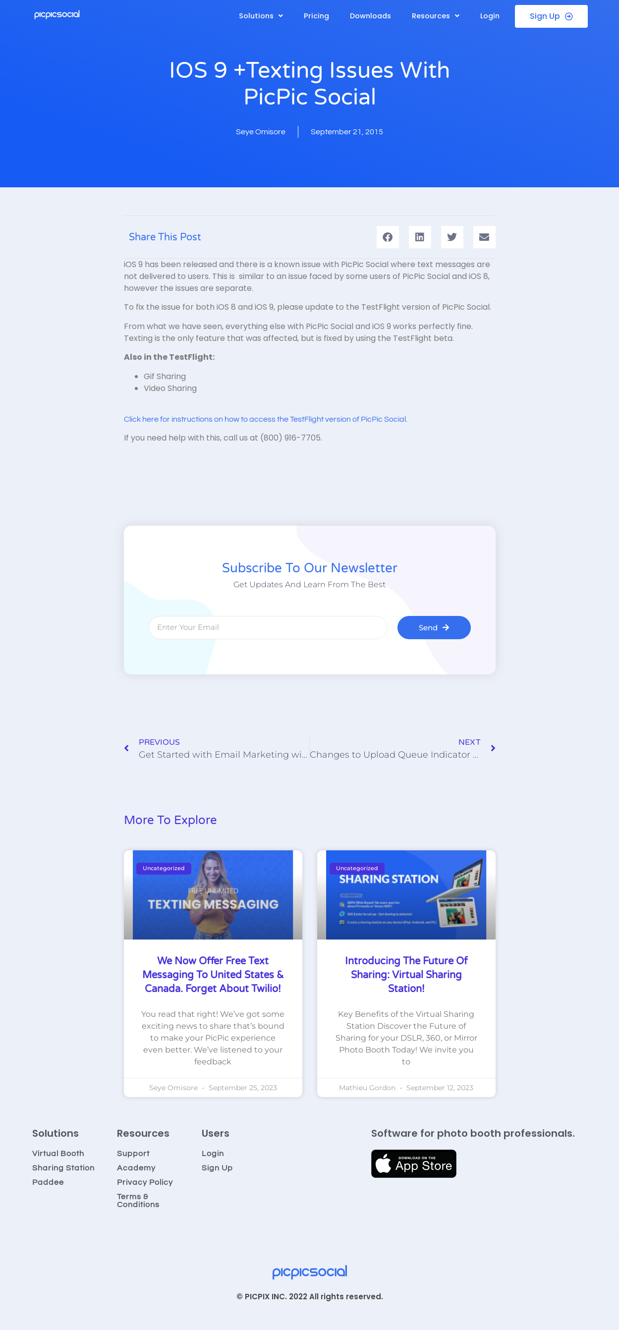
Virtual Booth (58, 1154)
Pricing (316, 16)
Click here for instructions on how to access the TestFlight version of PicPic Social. (265, 419)
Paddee (48, 1182)
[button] (260, 16)
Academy (136, 1168)
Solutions (261, 16)
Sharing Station (63, 1168)
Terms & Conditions (138, 1201)
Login (490, 16)
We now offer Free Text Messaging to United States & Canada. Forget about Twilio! (213, 975)
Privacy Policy (145, 1182)
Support (133, 1154)
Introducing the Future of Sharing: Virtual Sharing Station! (406, 975)
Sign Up (217, 1168)
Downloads (370, 16)
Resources (435, 16)
